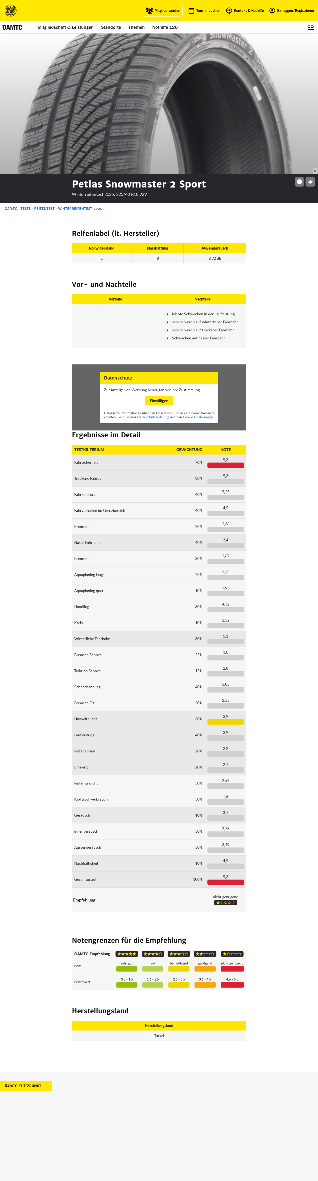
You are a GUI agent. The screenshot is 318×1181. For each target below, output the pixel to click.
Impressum (202, 1114)
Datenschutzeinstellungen (212, 1137)
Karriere (166, 1126)
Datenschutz (203, 1132)
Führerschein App (140, 1120)
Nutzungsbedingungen (210, 1126)
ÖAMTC (11, 68)
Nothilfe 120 (165, 27)
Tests (26, 68)
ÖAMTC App (136, 1114)
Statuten (200, 1120)
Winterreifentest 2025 (80, 68)
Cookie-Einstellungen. (198, 276)
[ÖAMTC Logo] (10, 10)
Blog (164, 1114)
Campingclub (103, 1126)
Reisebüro (101, 1142)
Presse (165, 1120)
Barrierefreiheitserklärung (212, 1149)
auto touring (102, 1114)
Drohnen (134, 1132)
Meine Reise (136, 1126)
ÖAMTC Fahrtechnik (108, 1120)
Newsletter (168, 1132)
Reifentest (44, 68)
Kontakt (166, 1137)
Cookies (199, 1143)
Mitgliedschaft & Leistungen (66, 27)
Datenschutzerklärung (153, 276)
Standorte (111, 27)
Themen (137, 27)
